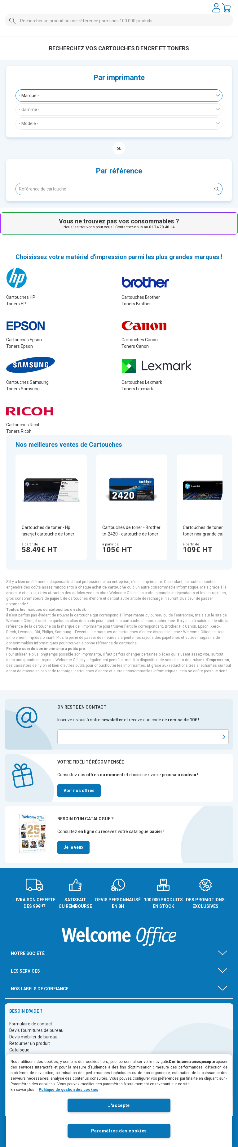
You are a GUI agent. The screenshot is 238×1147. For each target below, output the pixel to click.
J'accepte (119, 1105)
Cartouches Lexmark (141, 382)
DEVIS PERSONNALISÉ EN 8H (118, 903)
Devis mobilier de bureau (33, 1036)
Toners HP (16, 303)
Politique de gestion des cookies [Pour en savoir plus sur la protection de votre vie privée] (68, 1089)
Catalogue (19, 1049)
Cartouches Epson (24, 339)
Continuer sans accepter (193, 1062)
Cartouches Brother (140, 297)
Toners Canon (135, 346)
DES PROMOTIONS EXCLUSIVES (205, 903)
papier (55, 598)
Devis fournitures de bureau (36, 1030)
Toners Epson (19, 346)
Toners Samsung (23, 388)
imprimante (134, 615)
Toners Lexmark (137, 388)
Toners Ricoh (19, 431)
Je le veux (73, 847)
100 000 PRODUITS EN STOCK (163, 903)
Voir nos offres (79, 790)
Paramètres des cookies (119, 1130)
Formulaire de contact (30, 1023)
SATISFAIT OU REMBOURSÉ (75, 903)
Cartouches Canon (139, 339)
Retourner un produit (29, 1043)
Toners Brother (136, 303)
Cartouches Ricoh (23, 424)
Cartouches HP (20, 297)
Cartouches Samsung (27, 382)
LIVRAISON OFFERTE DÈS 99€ (34, 903)
